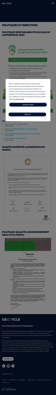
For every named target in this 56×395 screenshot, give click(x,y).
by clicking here (19, 99)
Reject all (27, 114)
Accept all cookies (28, 104)
